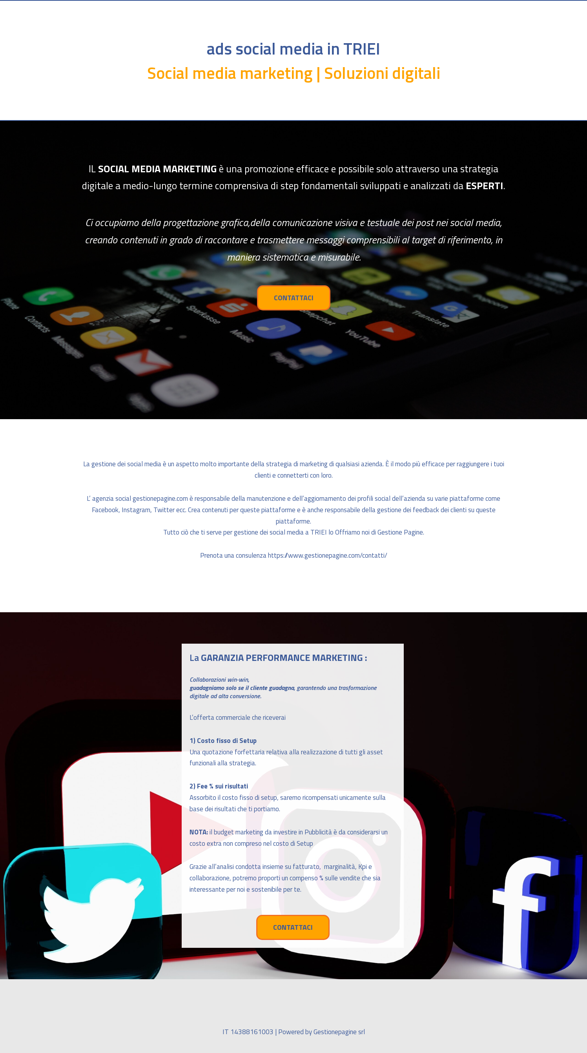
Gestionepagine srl (339, 1032)
